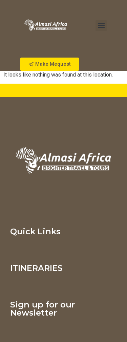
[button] (101, 25)
